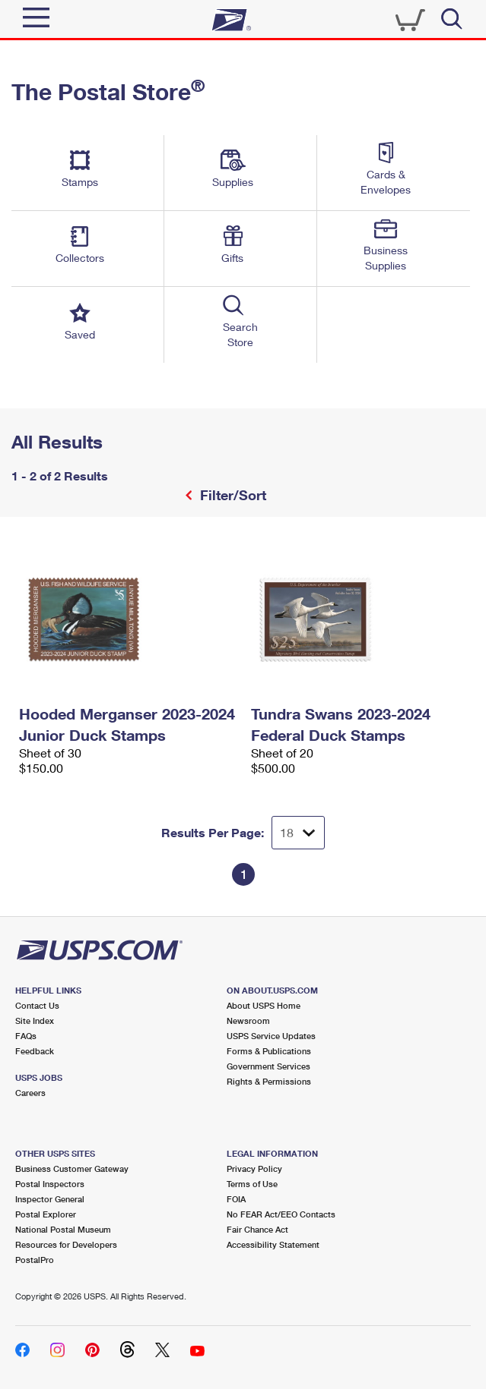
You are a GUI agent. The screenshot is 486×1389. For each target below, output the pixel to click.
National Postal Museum (63, 1229)
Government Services (268, 1066)
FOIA (236, 1199)
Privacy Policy (254, 1168)
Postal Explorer (45, 1214)
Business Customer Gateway (72, 1168)
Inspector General (49, 1199)
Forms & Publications (269, 1051)
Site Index (34, 1020)
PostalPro (34, 1260)
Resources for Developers (66, 1244)
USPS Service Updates (271, 1036)
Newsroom (248, 1020)
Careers (30, 1093)
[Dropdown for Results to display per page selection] (298, 832)
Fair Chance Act (257, 1229)
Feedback (34, 1051)
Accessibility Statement (273, 1244)
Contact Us (37, 1005)
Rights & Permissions (269, 1081)
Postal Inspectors (49, 1184)
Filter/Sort (231, 495)
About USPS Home (263, 1005)
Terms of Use (252, 1184)
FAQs (26, 1036)
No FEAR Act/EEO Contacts (281, 1214)
